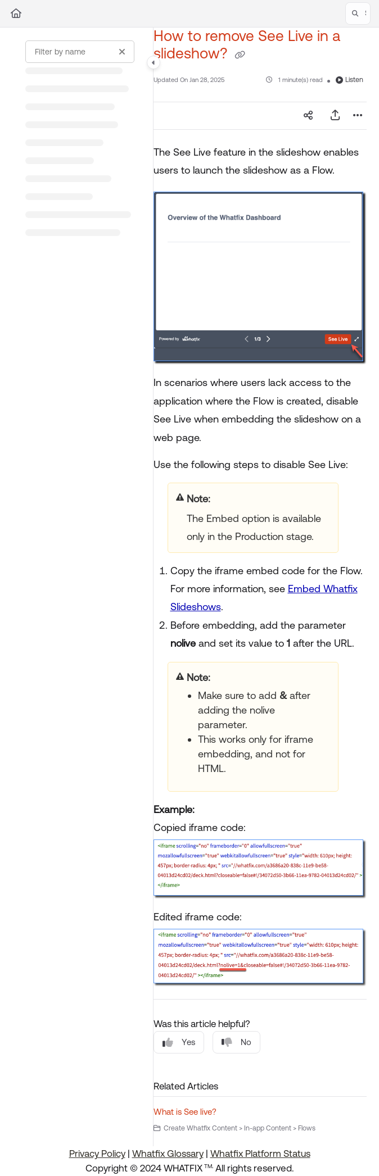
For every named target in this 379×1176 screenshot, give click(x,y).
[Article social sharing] (308, 116)
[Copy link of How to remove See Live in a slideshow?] (240, 55)
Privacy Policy (97, 1153)
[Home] (16, 13)
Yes (179, 1042)
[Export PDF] (335, 116)
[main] (260, 587)
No (236, 1042)
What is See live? (185, 1111)
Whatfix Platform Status (260, 1153)
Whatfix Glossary (168, 1153)
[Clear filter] (122, 51)
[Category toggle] (153, 62)
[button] (358, 13)
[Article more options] (358, 116)
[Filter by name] (79, 51)
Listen (349, 80)
